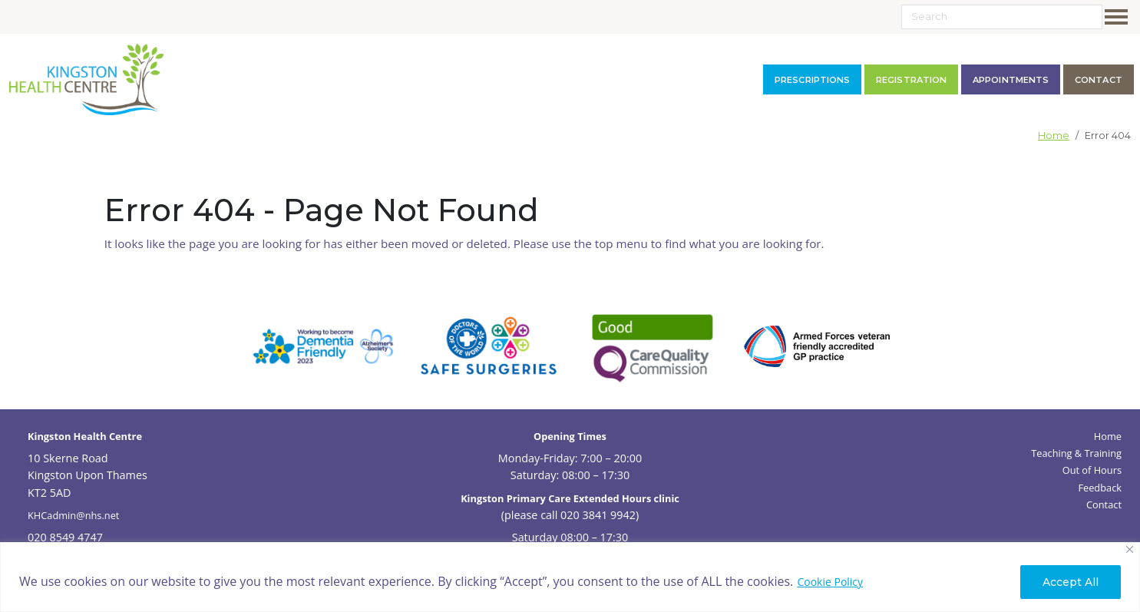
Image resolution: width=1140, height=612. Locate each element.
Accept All (1071, 582)
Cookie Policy (830, 581)
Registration (911, 79)
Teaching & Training (1076, 453)
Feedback (1100, 488)
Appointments (1011, 79)
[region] (570, 577)
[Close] (1129, 549)
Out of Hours (1092, 470)
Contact (1104, 504)
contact (1098, 79)
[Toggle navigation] (1119, 17)
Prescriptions (812, 79)
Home (1053, 135)
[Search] (1001, 17)
